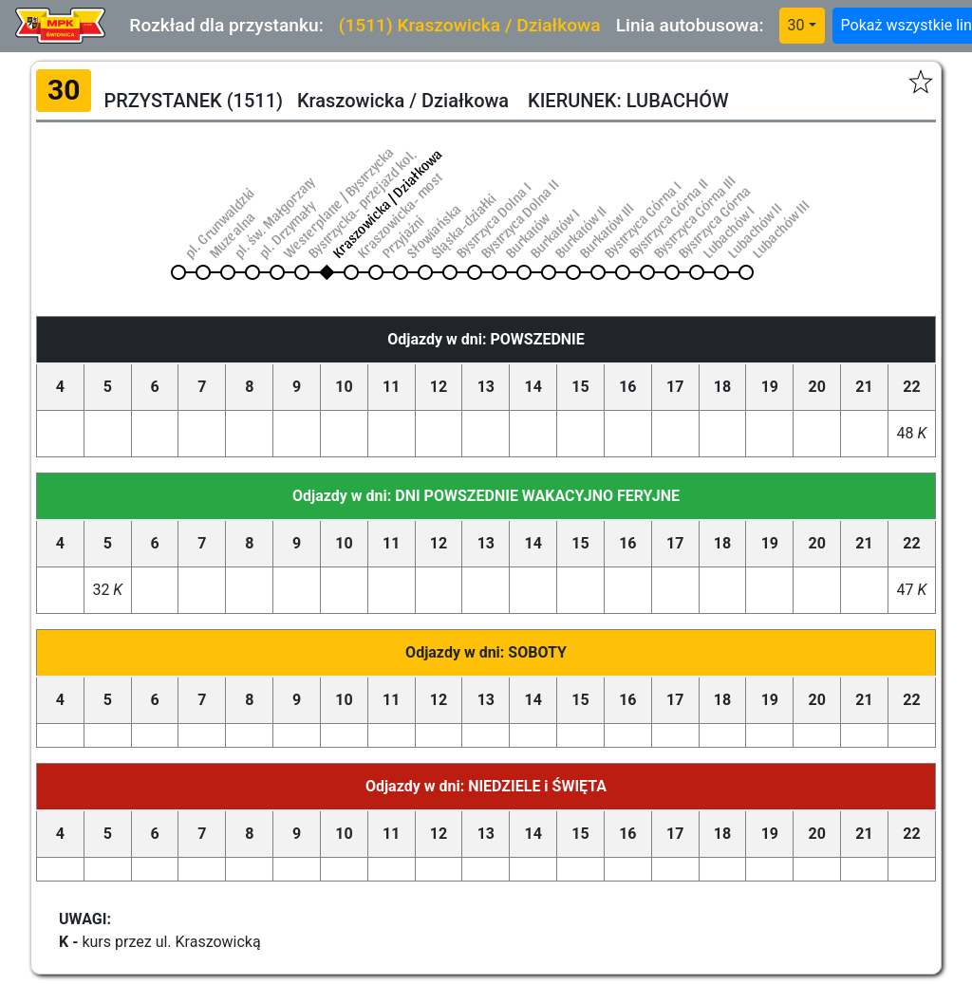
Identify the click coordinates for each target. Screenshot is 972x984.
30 (796, 25)
